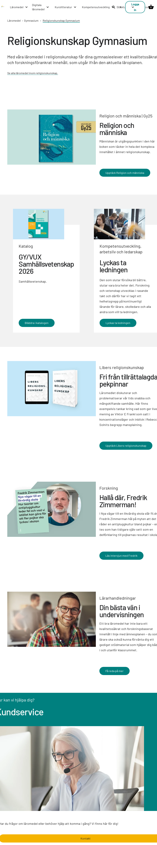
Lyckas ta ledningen (118, 322)
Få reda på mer (114, 671)
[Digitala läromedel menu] (40, 7)
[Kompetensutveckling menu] (98, 7)
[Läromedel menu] (19, 7)
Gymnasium (31, 20)
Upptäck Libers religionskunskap (125, 445)
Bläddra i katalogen (37, 322)
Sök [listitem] (116, 7)
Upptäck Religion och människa (124, 172)
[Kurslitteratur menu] (66, 7)
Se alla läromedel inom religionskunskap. (32, 73)
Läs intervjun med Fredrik (121, 555)
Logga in (135, 7)
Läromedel (14, 20)
